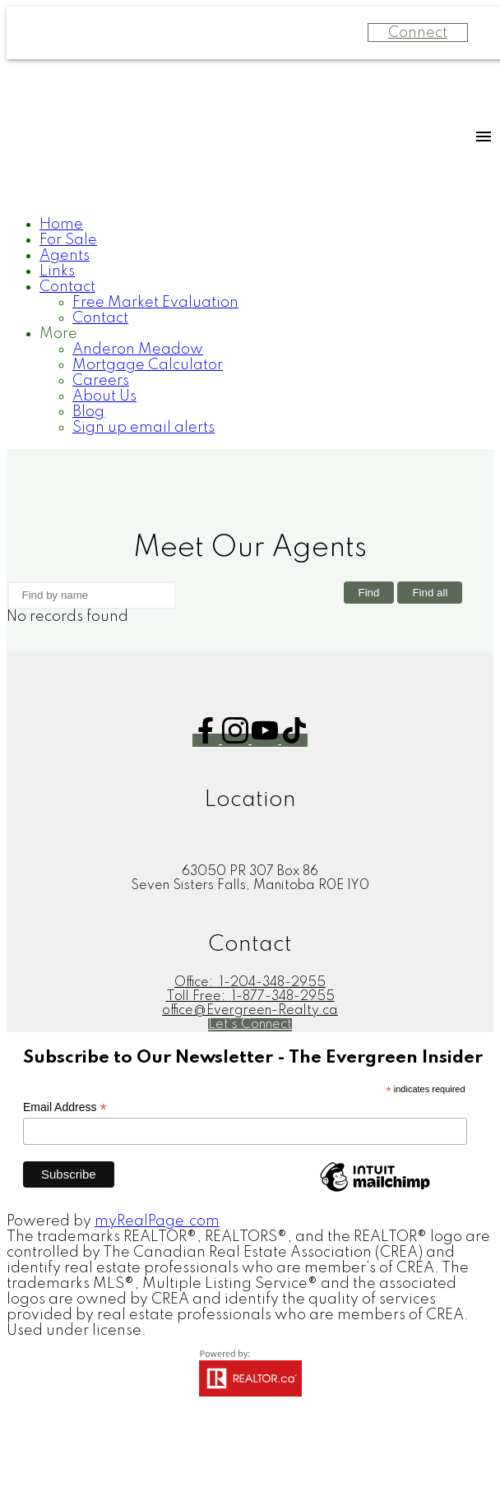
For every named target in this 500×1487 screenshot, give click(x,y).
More (58, 334)
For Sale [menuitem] (68, 240)
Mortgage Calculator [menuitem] (147, 365)
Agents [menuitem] (64, 255)
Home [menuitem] (61, 224)
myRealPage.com (157, 1221)
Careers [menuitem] (100, 380)
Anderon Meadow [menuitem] (137, 349)
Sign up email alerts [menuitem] (143, 427)
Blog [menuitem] (88, 412)
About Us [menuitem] (104, 396)
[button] (207, 740)
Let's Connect (250, 1024)
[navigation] (250, 326)
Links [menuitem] (57, 271)
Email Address (65, 1107)
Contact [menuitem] (67, 287)
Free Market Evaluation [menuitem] (155, 302)
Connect (417, 32)
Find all (429, 593)
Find (369, 593)
